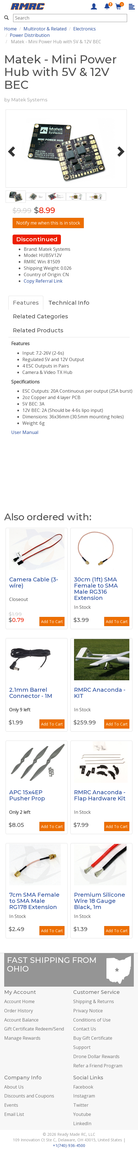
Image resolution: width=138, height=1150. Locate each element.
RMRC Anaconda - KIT (99, 692)
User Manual (24, 432)
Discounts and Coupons (29, 1096)
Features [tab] (26, 302)
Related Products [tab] (38, 330)
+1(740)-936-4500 (69, 1145)
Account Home (19, 1001)
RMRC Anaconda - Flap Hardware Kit (99, 795)
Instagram (84, 1096)
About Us (14, 1087)
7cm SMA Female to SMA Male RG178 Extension (34, 900)
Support (82, 1047)
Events (11, 1105)
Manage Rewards (22, 1038)
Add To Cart (52, 621)
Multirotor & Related (44, 29)
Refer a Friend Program (97, 1066)
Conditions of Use (92, 1020)
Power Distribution (30, 35)
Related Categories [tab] (40, 316)
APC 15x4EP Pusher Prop (27, 795)
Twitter (81, 1105)
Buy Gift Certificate (92, 1038)
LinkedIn (82, 1123)
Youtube (82, 1114)
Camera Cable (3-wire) (33, 582)
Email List (14, 1114)
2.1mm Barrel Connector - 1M (30, 692)
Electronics (84, 29)
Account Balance (21, 1020)
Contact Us (84, 1029)
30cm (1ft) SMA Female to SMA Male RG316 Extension (96, 588)
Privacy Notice (88, 1011)
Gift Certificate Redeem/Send (34, 1029)
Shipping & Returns (93, 1001)
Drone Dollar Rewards (96, 1056)
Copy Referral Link (43, 281)
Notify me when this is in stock (48, 223)
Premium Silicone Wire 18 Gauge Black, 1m (99, 900)
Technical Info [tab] (68, 302)
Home (10, 29)
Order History (18, 1011)
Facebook (83, 1087)
